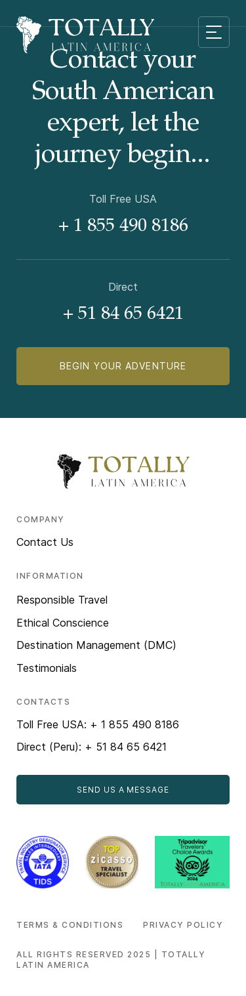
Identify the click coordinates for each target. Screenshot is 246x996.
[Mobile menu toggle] (214, 32)
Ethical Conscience (62, 622)
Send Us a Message (123, 790)
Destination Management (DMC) (96, 645)
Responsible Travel (62, 599)
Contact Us (44, 542)
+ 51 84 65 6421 (123, 315)
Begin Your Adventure (123, 365)
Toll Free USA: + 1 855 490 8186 (97, 724)
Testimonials (46, 667)
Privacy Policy (183, 925)
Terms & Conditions (69, 925)
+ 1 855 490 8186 (123, 227)
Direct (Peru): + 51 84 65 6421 (91, 746)
